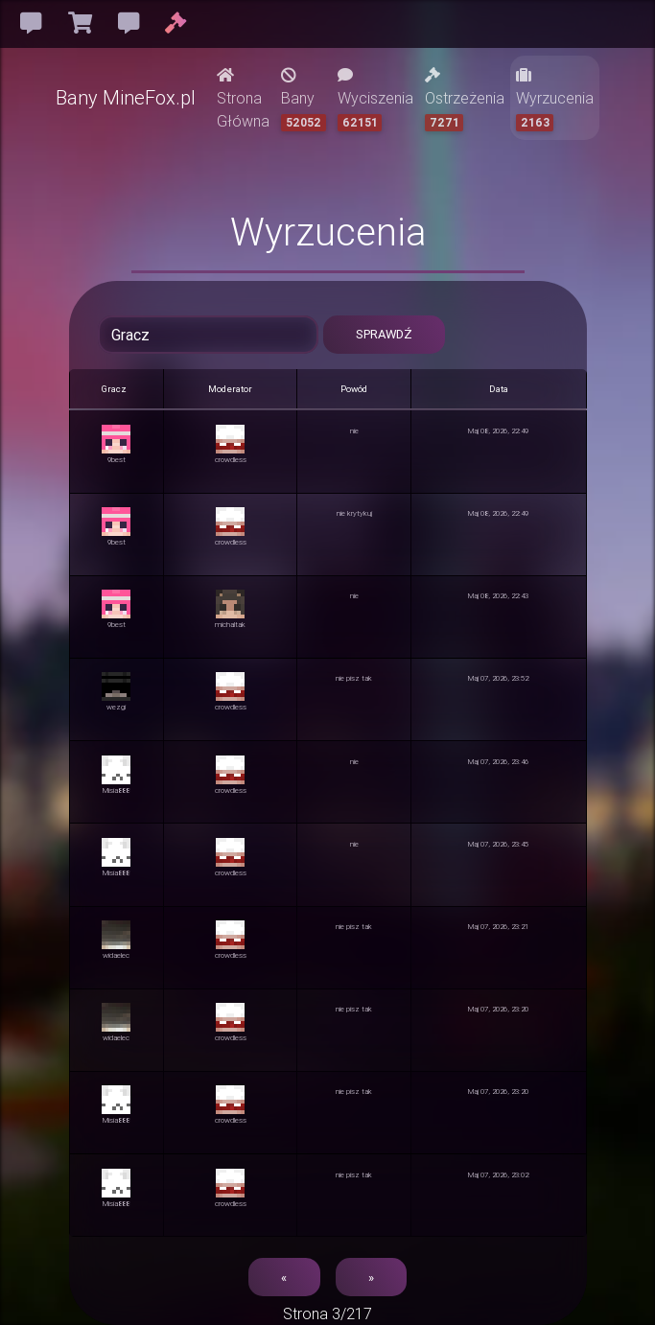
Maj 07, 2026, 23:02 (498, 1174)
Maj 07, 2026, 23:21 (498, 926)
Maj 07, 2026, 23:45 (498, 843)
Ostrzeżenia (464, 99)
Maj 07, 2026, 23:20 (498, 1008)
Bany (303, 99)
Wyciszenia (375, 99)
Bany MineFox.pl (126, 97)
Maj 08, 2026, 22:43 (498, 595)
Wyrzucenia (555, 99)
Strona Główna (243, 98)
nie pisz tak (354, 678)
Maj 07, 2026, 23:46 (498, 761)
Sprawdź (384, 334)
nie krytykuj (354, 513)
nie (354, 430)
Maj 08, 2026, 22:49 (498, 430)
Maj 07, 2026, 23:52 (498, 678)
